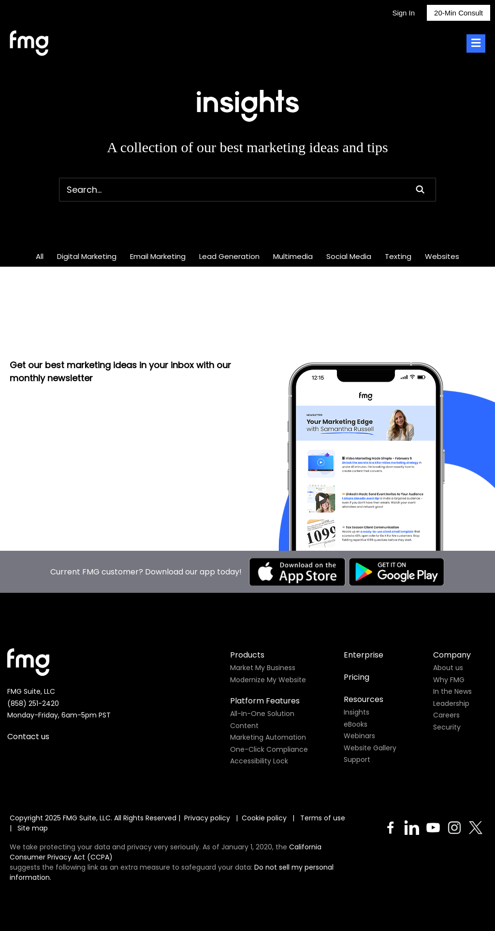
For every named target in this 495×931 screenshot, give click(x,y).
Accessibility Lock (259, 761)
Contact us (28, 736)
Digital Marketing (86, 256)
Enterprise (363, 654)
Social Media (348, 256)
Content (244, 725)
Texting (398, 256)
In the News (452, 691)
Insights (356, 712)
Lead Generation (229, 256)
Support (357, 759)
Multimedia (293, 256)
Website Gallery (370, 748)
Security (447, 727)
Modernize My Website (268, 680)
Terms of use (323, 818)
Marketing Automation (268, 737)
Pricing (356, 677)
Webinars (359, 736)
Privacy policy (207, 818)
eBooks (355, 724)
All (40, 256)
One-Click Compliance (269, 749)
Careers (446, 715)
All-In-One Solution (262, 713)
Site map (32, 828)
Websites (442, 256)
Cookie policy (264, 818)
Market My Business (262, 668)
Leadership (451, 703)
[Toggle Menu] (475, 43)
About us (448, 668)
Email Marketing (158, 256)
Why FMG (449, 680)
